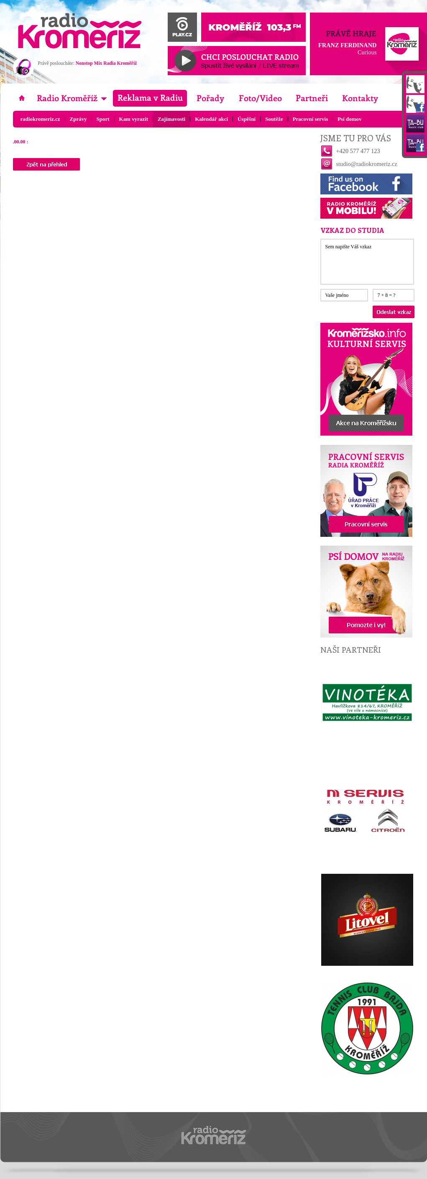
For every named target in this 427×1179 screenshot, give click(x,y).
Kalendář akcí (211, 119)
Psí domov (349, 119)
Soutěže (274, 119)
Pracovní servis (310, 119)
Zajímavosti (171, 119)
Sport (103, 119)
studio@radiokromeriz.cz (366, 164)
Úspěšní (247, 119)
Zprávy (78, 119)
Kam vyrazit (133, 119)
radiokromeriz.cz (40, 119)
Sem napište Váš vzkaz (367, 262)
